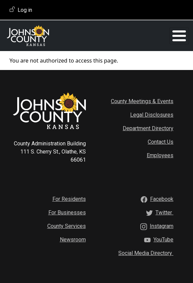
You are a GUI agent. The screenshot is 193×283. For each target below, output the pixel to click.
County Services (66, 226)
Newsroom (73, 239)
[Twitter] (164, 212)
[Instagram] (161, 226)
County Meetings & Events (142, 101)
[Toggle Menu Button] (179, 35)
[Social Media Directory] (145, 253)
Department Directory (148, 128)
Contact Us (160, 142)
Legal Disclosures (151, 115)
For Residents (69, 199)
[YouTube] (163, 239)
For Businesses (67, 212)
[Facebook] (161, 199)
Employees (160, 155)
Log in (25, 10)
